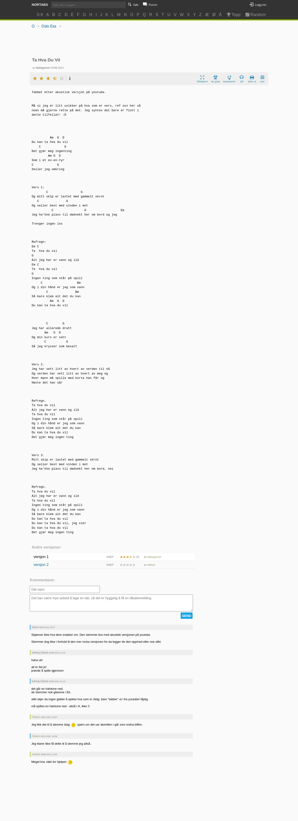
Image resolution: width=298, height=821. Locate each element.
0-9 (40, 14)
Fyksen (36, 717)
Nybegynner (43, 67)
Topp (233, 14)
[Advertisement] (149, 43)
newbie (36, 754)
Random (253, 14)
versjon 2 (41, 565)
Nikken (151, 564)
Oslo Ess (48, 26)
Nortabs (40, 5)
